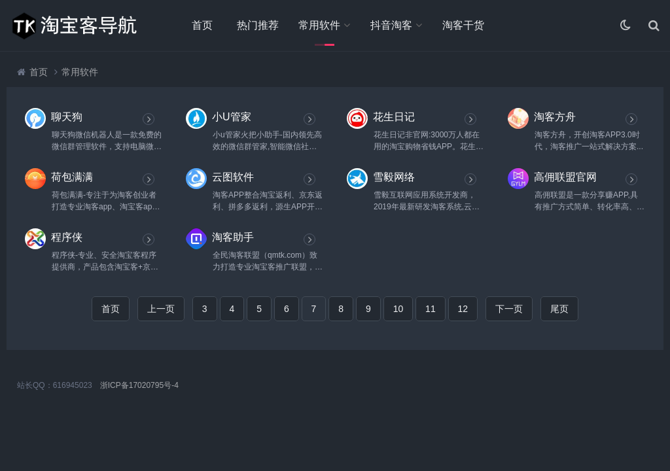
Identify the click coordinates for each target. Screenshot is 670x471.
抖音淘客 (391, 25)
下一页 (509, 309)
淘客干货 (463, 25)
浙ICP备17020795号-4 (139, 385)
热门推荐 (258, 25)
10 (398, 309)
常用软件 (319, 25)
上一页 (161, 309)
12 (463, 309)
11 (430, 309)
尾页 (559, 309)
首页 (202, 25)
